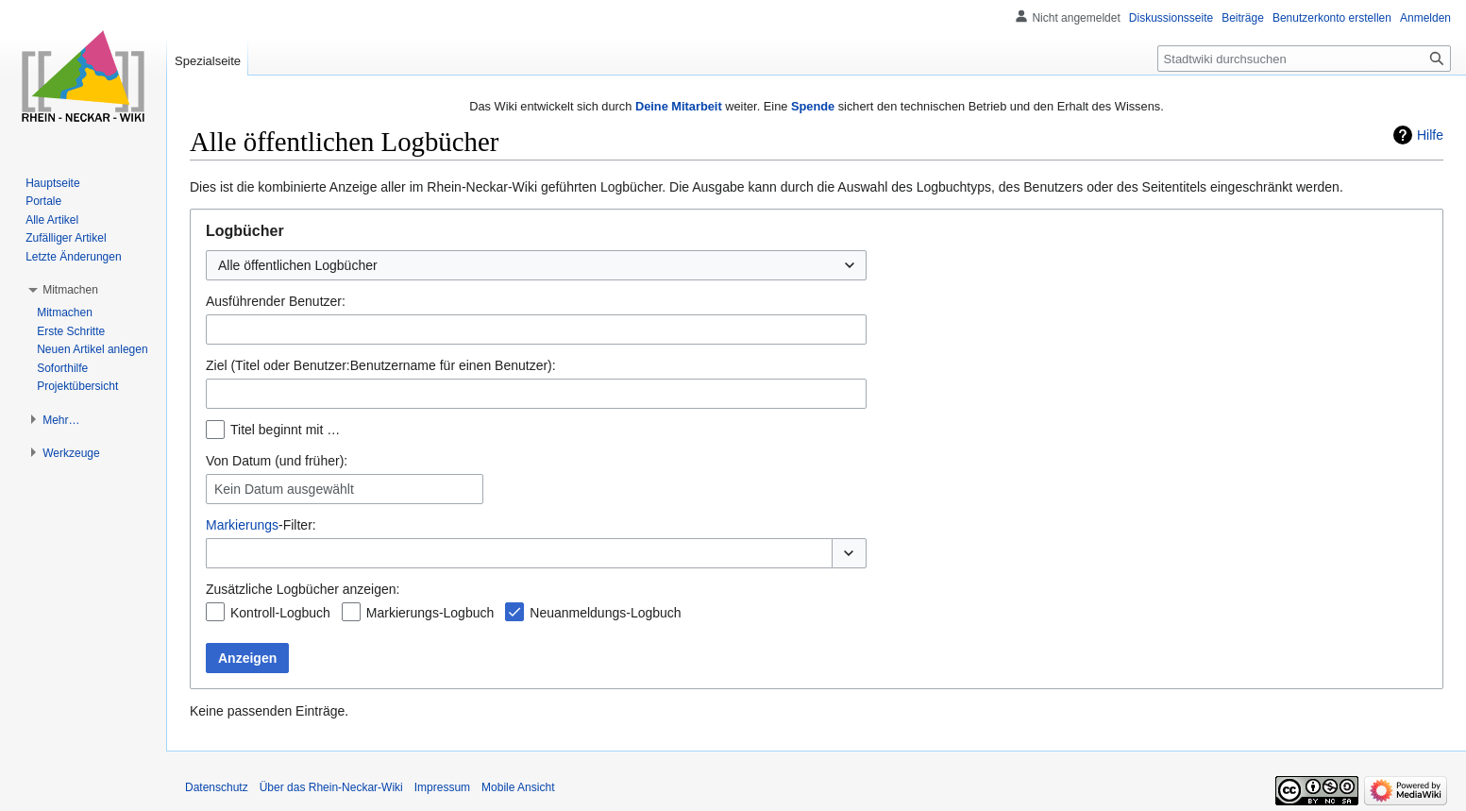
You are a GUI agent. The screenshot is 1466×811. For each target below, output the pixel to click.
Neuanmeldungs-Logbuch (605, 612)
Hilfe (1430, 135)
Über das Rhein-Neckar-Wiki (331, 787)
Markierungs (242, 524)
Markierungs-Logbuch (430, 612)
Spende (812, 106)
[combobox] (536, 265)
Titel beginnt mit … (285, 429)
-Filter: (261, 524)
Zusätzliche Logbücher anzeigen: (302, 589)
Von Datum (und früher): (276, 460)
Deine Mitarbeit (678, 106)
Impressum (442, 787)
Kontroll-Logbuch (280, 612)
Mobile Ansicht (517, 787)
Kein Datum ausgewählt (284, 489)
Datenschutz (216, 787)
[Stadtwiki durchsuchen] (1304, 58)
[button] (849, 553)
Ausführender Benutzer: (275, 301)
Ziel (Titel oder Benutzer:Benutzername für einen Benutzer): (381, 365)
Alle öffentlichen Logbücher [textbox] (298, 265)
